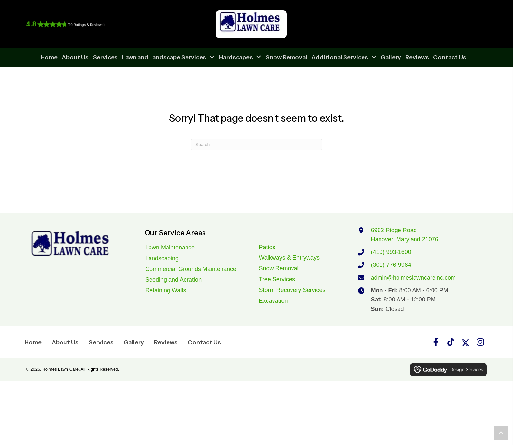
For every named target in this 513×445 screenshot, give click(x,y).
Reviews (166, 342)
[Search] (256, 144)
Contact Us (204, 342)
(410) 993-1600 (391, 252)
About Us (65, 342)
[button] (436, 342)
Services (101, 342)
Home (33, 342)
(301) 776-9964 (391, 265)
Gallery (134, 342)
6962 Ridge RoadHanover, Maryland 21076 (404, 235)
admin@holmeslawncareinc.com (413, 277)
